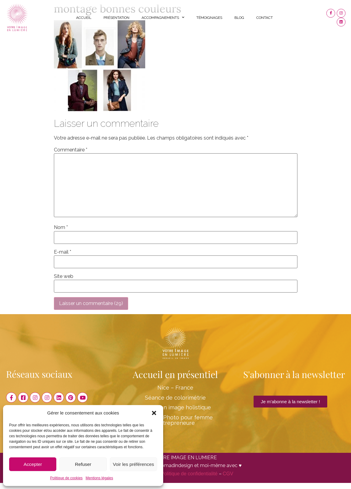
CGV (228, 473)
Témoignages (209, 18)
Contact (264, 18)
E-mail (62, 252)
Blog (239, 18)
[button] (154, 413)
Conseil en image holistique (175, 407)
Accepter (33, 464)
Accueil (83, 18)
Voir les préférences (133, 464)
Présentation (116, 18)
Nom (61, 227)
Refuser (83, 464)
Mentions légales (99, 478)
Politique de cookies (66, 478)
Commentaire (70, 149)
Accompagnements (163, 17)
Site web (63, 276)
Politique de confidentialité (189, 473)
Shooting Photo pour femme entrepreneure (175, 420)
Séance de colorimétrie (175, 397)
